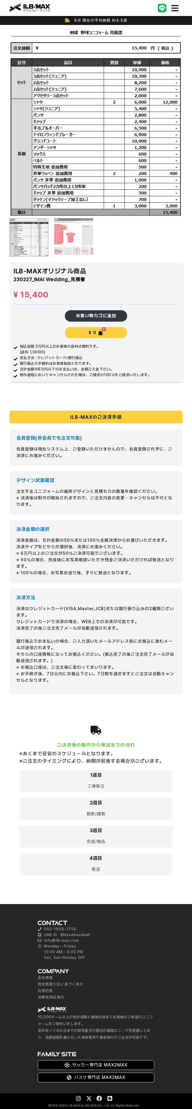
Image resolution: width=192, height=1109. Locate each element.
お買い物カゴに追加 (96, 315)
